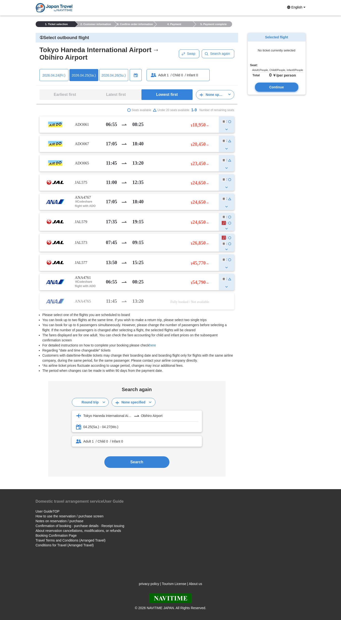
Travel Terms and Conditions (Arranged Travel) (71, 540)
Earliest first (65, 94)
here (152, 345)
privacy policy (149, 584)
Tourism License (174, 584)
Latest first (116, 94)
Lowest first (167, 94)
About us (195, 584)
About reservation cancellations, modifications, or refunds (78, 531)
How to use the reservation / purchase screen (70, 516)
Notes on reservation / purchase (59, 521)
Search (136, 462)
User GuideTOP (48, 511)
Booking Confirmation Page (56, 535)
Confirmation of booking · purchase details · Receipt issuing (80, 526)
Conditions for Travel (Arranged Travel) (65, 545)
